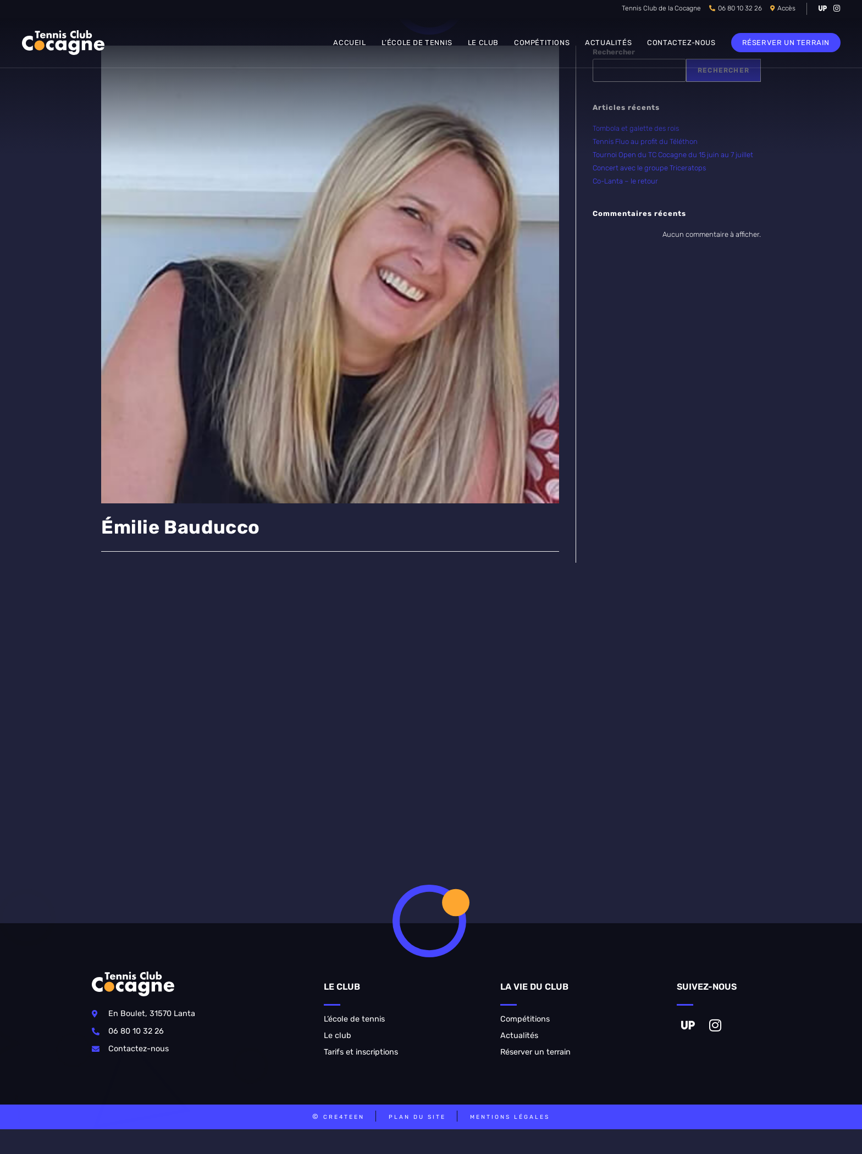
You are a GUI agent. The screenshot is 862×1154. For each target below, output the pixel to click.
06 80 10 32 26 (740, 8)
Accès (786, 8)
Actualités (519, 1035)
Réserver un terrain (535, 1052)
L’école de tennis (354, 1019)
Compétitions (525, 1019)
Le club (337, 1035)
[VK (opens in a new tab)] (822, 8)
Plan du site (417, 1116)
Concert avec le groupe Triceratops (649, 168)
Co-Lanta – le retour (625, 181)
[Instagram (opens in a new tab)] (835, 8)
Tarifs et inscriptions (361, 1052)
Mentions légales (510, 1116)
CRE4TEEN (343, 1116)
